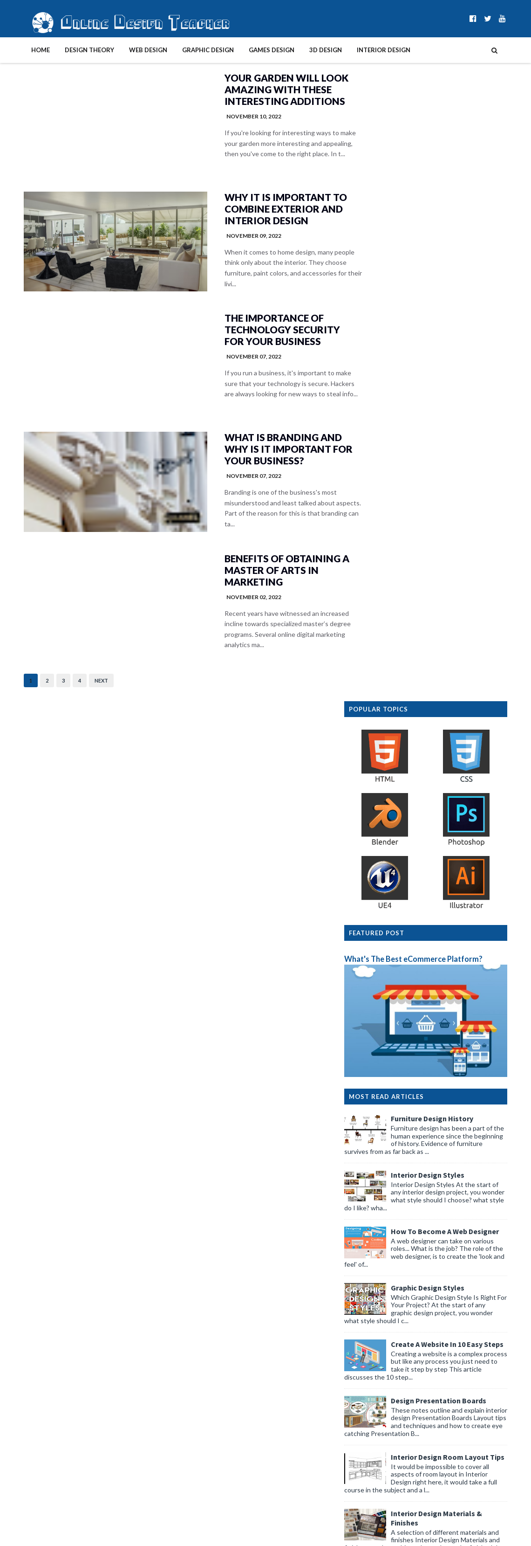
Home (21, 50)
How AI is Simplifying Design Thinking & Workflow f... (445, 1341)
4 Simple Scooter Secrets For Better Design (436, 1197)
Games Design (252, 50)
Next (82, 685)
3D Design (306, 50)
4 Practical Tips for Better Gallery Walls (430, 1225)
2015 (375, 1477)
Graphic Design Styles (446, 672)
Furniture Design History (451, 503)
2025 (375, 1383)
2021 (375, 1420)
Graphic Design (189, 50)
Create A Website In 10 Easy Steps (466, 728)
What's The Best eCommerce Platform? (432, 343)
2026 (375, 1122)
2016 (375, 1468)
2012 (375, 1506)
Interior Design (364, 50)
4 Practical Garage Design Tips (417, 1244)
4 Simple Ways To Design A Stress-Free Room (439, 1216)
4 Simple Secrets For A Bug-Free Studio (430, 1168)
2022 (375, 1411)
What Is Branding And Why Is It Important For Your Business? (256, 453)
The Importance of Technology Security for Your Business (250, 332)
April (381, 1132)
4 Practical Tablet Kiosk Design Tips (425, 1291)
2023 (375, 1402)
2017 (375, 1459)
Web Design (129, 50)
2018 (375, 1449)
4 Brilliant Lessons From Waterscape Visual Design (446, 1206)
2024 (375, 1392)
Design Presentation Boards (457, 785)
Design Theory (70, 50)
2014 (375, 1487)
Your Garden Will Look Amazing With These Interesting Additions (254, 89)
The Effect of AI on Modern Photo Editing (434, 1328)
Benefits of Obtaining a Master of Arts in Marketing (255, 574)
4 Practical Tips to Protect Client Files (428, 1235)
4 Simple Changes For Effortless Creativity (434, 1273)
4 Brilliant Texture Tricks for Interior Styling (436, 1187)
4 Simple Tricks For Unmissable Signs (426, 1253)
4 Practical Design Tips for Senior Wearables (437, 1263)
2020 (375, 1430)
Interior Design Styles (446, 559)
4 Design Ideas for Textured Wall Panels (431, 1159)
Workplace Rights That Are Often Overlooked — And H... (444, 1145)
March (384, 1354)
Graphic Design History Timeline (464, 1022)
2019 (375, 1439)
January (386, 1373)
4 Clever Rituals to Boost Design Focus (429, 1178)
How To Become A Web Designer (464, 616)
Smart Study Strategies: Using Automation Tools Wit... (444, 1314)
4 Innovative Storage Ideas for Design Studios (440, 1301)
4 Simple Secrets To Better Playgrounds (431, 1282)
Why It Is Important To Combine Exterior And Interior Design (253, 210)
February (388, 1364)
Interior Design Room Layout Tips (467, 841)
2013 (375, 1496)
